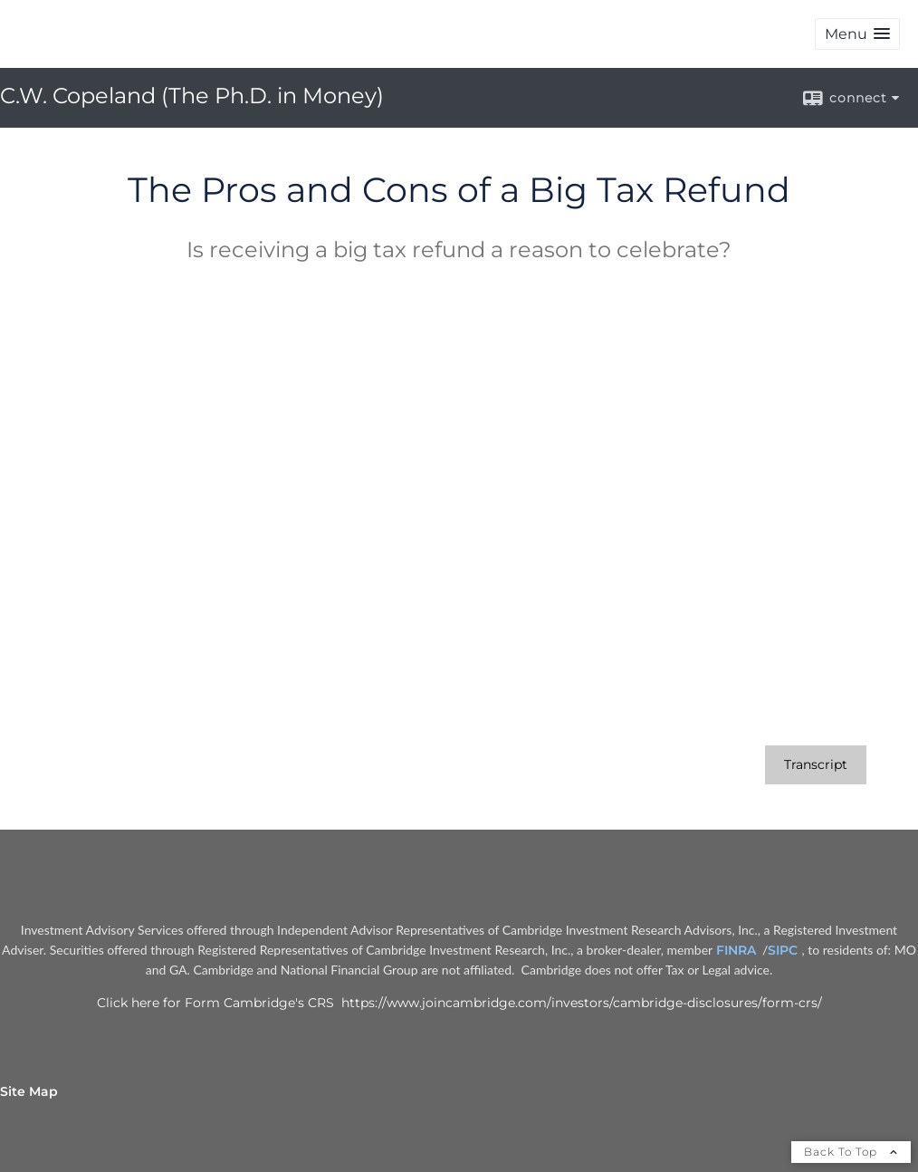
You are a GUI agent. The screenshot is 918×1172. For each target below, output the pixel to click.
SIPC (784, 950)
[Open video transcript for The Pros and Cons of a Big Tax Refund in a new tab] (815, 764)
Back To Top (851, 1151)
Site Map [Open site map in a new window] (29, 1091)
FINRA (738, 950)
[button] (857, 34)
